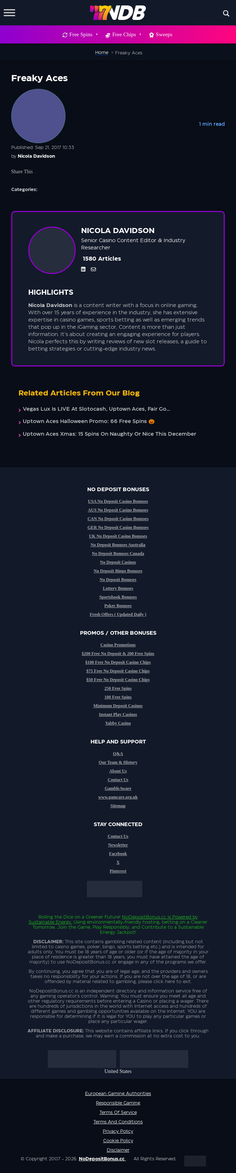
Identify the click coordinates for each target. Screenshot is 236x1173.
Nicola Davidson (36, 156)
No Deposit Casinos (118, 562)
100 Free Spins (117, 697)
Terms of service (118, 1112)
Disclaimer (118, 1150)
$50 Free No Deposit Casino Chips (118, 679)
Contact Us (118, 779)
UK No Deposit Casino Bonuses (118, 536)
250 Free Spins (117, 688)
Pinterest (118, 871)
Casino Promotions (117, 644)
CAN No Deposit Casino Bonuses (118, 518)
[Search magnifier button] (226, 13)
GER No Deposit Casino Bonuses (118, 527)
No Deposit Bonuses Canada (118, 553)
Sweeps (164, 34)
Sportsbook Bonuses (118, 597)
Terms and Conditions (118, 1122)
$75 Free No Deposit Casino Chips (118, 670)
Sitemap (118, 805)
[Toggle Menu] (9, 12)
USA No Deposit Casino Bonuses (118, 501)
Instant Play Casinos (118, 714)
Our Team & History (118, 762)
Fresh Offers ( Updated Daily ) (118, 614)
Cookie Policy (118, 1141)
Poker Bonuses (117, 605)
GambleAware (118, 788)
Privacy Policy (118, 1131)
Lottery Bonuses (118, 588)
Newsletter (118, 844)
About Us (118, 771)
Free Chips (126, 34)
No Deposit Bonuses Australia (118, 544)
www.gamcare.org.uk (118, 797)
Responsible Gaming (118, 1103)
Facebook (118, 853)
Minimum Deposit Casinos (118, 705)
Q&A (118, 753)
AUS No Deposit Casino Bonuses (118, 510)
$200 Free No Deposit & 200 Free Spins (118, 653)
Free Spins (83, 34)
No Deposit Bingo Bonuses (118, 570)
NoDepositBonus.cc (144, 917)
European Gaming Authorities (118, 1093)
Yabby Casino (118, 723)
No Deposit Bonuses (118, 579)
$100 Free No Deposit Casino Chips (118, 662)
